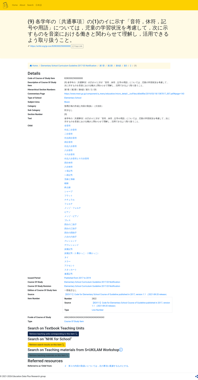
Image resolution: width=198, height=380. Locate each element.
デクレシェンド (71, 245)
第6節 (118, 65)
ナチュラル (69, 199)
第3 (125, 65)
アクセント (69, 265)
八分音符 (68, 150)
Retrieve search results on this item (46, 344)
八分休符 (68, 167)
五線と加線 (69, 179)
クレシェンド (70, 241)
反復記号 (68, 249)
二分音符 (68, 134)
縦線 (66, 183)
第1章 (102, 65)
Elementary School (72, 98)
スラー (67, 261)
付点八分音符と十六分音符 (76, 158)
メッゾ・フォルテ (72, 208)
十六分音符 (69, 154)
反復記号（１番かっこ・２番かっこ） (81, 253)
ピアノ (67, 212)
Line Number (98, 310)
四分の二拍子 (70, 224)
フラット (68, 195)
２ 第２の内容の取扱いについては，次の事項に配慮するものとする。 (97, 366)
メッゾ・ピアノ (71, 216)
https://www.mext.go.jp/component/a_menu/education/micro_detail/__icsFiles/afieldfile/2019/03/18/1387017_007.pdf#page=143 (124, 93)
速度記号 (68, 274)
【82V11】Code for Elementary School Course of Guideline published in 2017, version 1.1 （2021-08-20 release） (116, 294)
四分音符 (68, 142)
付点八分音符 (70, 146)
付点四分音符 (70, 138)
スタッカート (70, 269)
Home (15, 5)
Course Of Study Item (74, 321)
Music (67, 102)
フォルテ (68, 204)
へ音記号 (68, 175)
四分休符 (68, 162)
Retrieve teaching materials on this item (48, 355)
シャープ (68, 191)
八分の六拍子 (70, 237)
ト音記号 (68, 171)
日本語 (39, 5)
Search (30, 5)
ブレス (67, 220)
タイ (66, 257)
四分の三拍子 (70, 228)
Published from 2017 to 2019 (77, 278)
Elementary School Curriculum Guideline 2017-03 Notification (68, 65)
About (22, 5)
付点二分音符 (70, 130)
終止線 (67, 187)
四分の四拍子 (70, 232)
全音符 (67, 125)
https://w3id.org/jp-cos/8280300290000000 (50, 46)
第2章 (110, 65)
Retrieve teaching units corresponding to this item (53, 334)
